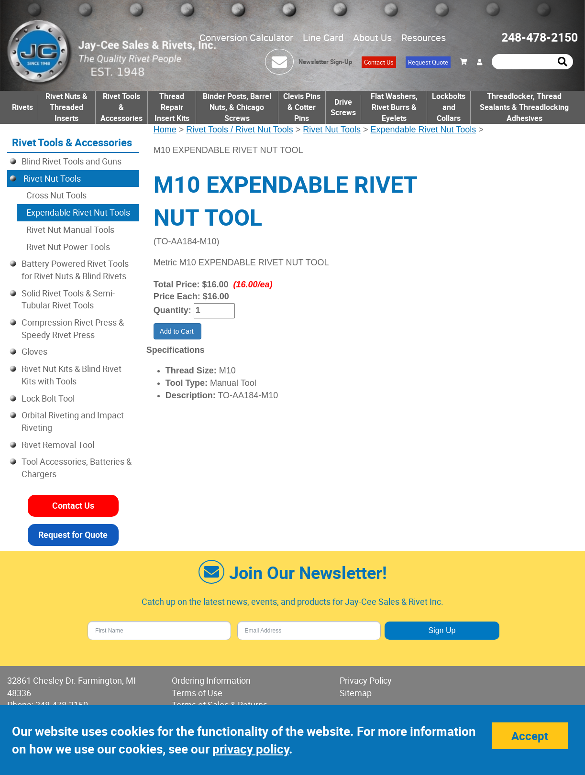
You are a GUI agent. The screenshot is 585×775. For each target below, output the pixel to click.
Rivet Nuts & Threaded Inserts (66, 107)
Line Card (323, 37)
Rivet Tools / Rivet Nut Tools (239, 129)
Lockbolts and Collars (448, 107)
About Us (372, 37)
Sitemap (356, 693)
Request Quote (428, 62)
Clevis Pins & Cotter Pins (301, 107)
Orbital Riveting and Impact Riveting (73, 421)
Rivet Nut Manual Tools (70, 229)
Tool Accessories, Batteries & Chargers (77, 468)
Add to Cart (178, 331)
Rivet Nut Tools (332, 129)
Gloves (34, 351)
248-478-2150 (539, 37)
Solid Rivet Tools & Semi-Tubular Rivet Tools (68, 299)
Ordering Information (211, 680)
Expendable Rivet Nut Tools (423, 129)
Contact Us (379, 62)
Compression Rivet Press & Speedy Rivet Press (73, 328)
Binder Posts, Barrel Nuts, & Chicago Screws (237, 107)
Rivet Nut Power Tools (68, 246)
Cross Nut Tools (56, 195)
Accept (529, 735)
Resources (423, 37)
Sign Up (441, 630)
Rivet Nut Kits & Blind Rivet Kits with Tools (71, 375)
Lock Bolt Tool (48, 398)
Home (165, 129)
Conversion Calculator (246, 37)
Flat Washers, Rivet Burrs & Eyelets (394, 107)
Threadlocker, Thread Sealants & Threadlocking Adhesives (524, 107)
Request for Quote (73, 534)
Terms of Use (197, 693)
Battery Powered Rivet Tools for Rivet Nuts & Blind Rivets (75, 270)
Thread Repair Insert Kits (172, 107)
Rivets (22, 107)
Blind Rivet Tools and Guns (71, 161)
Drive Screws (343, 107)
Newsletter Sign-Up (325, 61)
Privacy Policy (366, 680)
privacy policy (250, 749)
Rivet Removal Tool (58, 444)
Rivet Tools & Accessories (121, 107)
